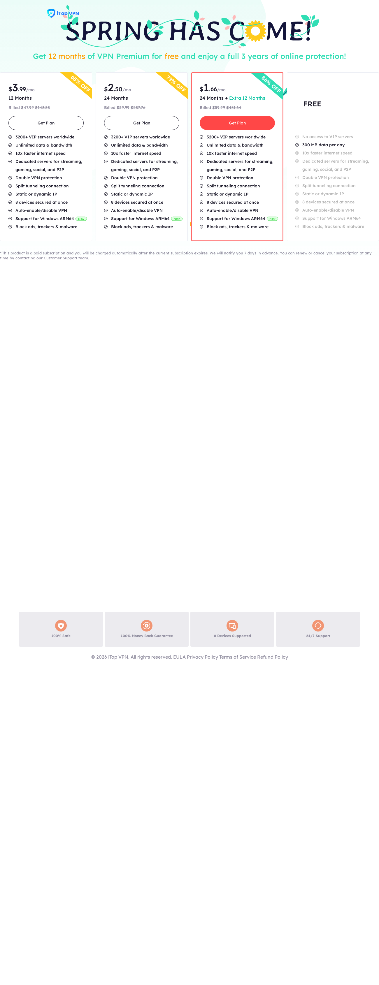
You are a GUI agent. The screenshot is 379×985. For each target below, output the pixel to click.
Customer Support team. (66, 258)
